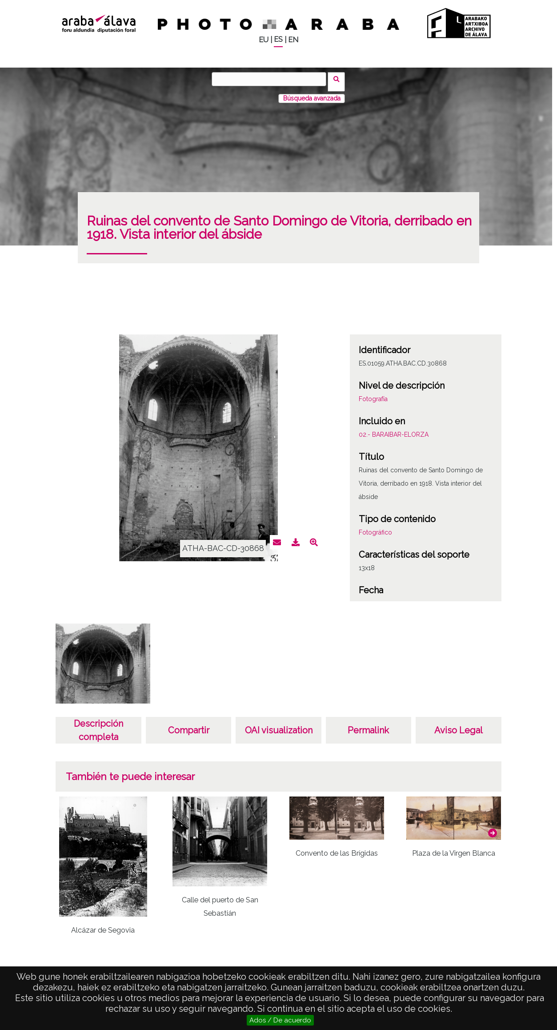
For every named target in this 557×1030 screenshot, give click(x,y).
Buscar (339, 78)
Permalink (368, 725)
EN (293, 40)
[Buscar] (272, 79)
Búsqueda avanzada (312, 93)
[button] (492, 827)
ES (278, 39)
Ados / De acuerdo (280, 1020)
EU (263, 40)
